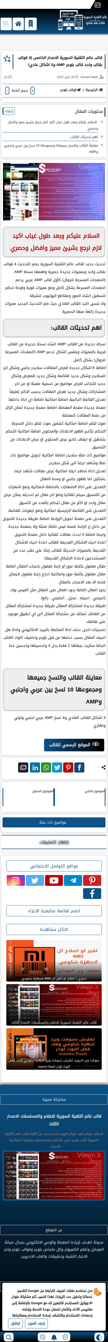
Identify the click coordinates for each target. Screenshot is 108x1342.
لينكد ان (35, 768)
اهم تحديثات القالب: (83, 137)
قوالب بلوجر (70, 90)
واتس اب (46, 768)
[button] (18, 24)
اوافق (15, 1323)
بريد (23, 768)
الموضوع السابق (42, 791)
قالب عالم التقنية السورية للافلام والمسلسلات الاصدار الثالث (54, 1022)
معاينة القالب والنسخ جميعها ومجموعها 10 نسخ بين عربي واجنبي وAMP (51, 148)
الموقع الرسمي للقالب (69, 745)
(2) (6, 77)
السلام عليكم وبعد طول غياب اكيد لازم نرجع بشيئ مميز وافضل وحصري (53, 125)
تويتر (57, 768)
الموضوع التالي (95, 791)
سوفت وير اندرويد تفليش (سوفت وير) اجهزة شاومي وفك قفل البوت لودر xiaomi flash (54, 1063)
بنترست (68, 768)
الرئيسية (95, 90)
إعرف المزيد (36, 1323)
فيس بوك (79, 768)
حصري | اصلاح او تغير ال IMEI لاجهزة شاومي (53, 978)
